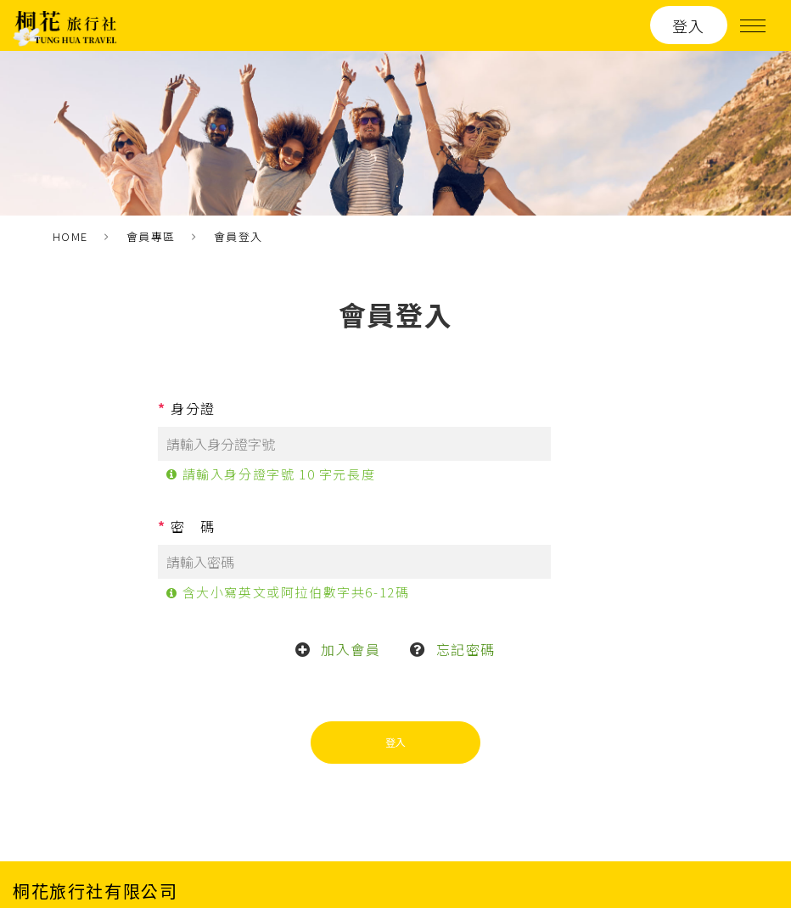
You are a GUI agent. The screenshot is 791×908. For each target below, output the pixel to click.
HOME (70, 236)
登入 (688, 25)
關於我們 (473, 814)
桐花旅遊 (321, 814)
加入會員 (350, 578)
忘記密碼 (466, 578)
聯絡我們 (550, 814)
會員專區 (151, 236)
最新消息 (397, 814)
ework (759, 861)
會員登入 (238, 236)
